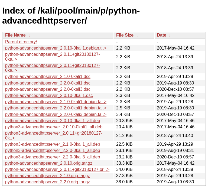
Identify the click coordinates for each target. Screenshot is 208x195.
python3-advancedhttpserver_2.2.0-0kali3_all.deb (52, 157)
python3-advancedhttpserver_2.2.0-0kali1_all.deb (52, 150)
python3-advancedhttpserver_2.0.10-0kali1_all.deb (53, 127)
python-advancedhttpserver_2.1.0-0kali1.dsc (47, 76)
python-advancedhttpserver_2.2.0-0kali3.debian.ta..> (55, 114)
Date (161, 35)
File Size (125, 35)
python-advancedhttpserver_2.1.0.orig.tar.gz (47, 175)
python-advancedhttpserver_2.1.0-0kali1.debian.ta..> (55, 101)
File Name (15, 35)
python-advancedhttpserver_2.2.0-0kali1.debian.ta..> (55, 108)
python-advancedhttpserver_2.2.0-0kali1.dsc (47, 83)
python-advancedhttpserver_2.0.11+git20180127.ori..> (57, 169)
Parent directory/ (21, 42)
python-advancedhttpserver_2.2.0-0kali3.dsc (47, 89)
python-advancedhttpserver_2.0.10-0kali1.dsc (49, 95)
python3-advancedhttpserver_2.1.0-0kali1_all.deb (52, 144)
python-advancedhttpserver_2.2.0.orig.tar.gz (47, 182)
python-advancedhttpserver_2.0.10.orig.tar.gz (48, 163)
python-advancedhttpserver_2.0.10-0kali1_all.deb (52, 120)
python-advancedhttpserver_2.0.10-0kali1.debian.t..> (55, 48)
